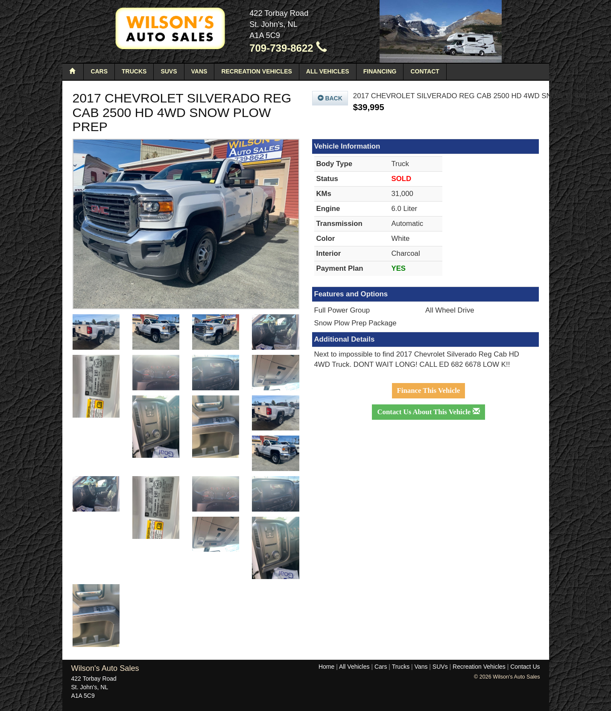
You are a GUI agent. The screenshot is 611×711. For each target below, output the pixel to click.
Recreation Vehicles (256, 71)
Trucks (134, 71)
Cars (99, 71)
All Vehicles (327, 71)
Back (330, 98)
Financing (380, 71)
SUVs (169, 71)
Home (326, 666)
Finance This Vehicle (428, 390)
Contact (424, 71)
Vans (199, 71)
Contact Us (525, 666)
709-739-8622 (288, 48)
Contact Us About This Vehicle (428, 412)
